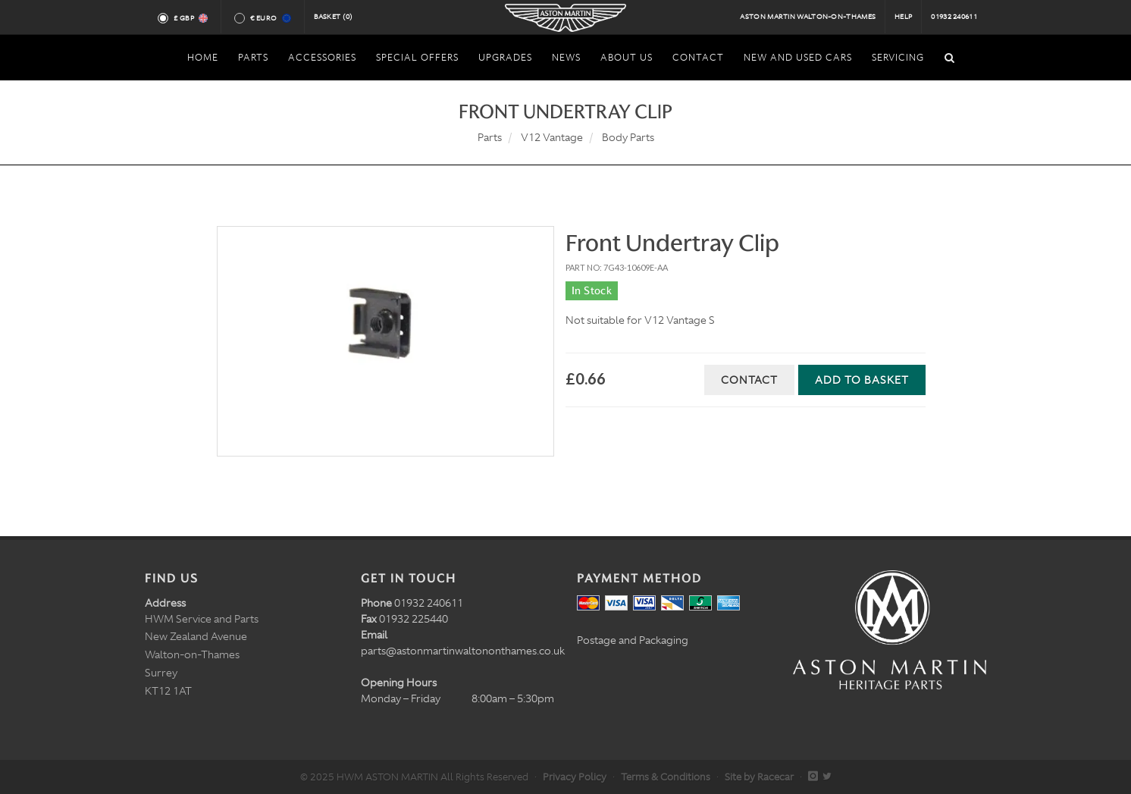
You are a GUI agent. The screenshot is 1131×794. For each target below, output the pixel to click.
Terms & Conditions (665, 776)
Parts (490, 137)
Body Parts (628, 137)
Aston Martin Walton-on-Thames (808, 16)
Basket (333, 16)
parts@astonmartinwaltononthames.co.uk (463, 650)
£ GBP (190, 18)
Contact (749, 380)
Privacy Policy (574, 776)
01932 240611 (954, 16)
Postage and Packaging (632, 640)
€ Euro (269, 18)
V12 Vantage (552, 137)
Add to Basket (862, 380)
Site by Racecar (759, 776)
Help (903, 16)
